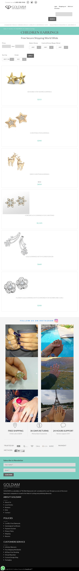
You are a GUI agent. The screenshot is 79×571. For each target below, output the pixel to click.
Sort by (4, 55)
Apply (30, 56)
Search (52, 19)
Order (17, 55)
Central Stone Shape (49, 43)
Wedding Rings (22, 25)
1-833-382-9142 (20, 2)
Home (5, 29)
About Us (8, 502)
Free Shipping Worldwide (13, 550)
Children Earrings (30, 29)
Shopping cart (62, 6)
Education (62, 25)
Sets (46, 25)
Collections (53, 25)
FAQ (6, 510)
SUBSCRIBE (8, 475)
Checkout (56, 8)
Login (55, 6)
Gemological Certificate (12, 526)
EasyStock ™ (28, 569)
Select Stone (33, 43)
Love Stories (9, 505)
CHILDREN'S (19, 29)
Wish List (70, 6)
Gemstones (39, 25)
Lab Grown (71, 25)
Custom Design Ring (11, 557)
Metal (58, 43)
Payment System (10, 528)
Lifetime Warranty (10, 547)
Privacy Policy (9, 531)
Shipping (7, 534)
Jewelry (31, 25)
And (13, 46)
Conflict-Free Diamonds (12, 523)
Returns (7, 536)
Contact (7, 512)
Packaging (8, 560)
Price (4, 43)
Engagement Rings (10, 25)
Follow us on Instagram (37, 321)
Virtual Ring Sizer (10, 555)
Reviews (7, 507)
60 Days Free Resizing (12, 552)
